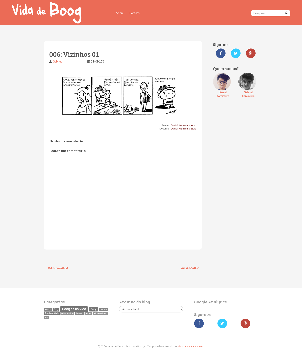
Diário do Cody (51, 313)
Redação (79, 313)
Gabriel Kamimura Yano (191, 346)
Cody (93, 309)
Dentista (103, 309)
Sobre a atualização (100, 313)
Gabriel (57, 61)
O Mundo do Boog (67, 313)
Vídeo (46, 317)
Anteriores (190, 267)
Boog (56, 309)
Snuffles (88, 313)
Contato (134, 13)
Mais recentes (58, 267)
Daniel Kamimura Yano (183, 125)
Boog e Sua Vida (74, 309)
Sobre (120, 13)
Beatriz (48, 309)
